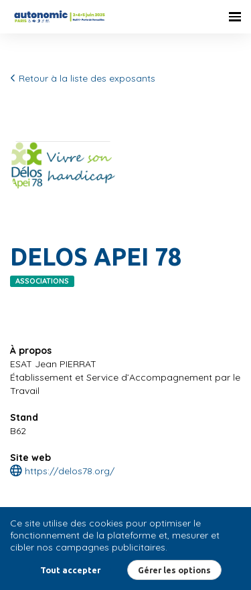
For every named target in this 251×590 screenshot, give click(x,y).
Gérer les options (174, 570)
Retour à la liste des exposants (82, 78)
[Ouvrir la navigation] (235, 16)
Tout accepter (70, 570)
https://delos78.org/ (62, 471)
